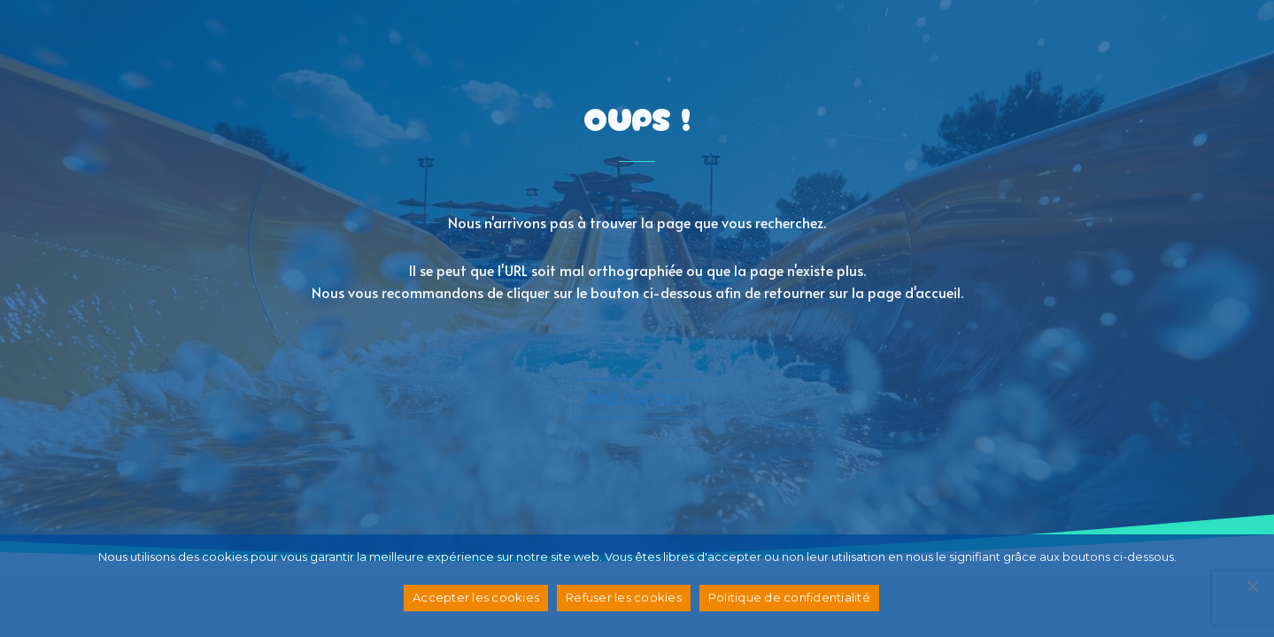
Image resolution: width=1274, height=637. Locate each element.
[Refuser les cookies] (1252, 586)
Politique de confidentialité (789, 597)
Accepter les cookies (476, 597)
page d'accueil (637, 398)
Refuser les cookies (624, 597)
